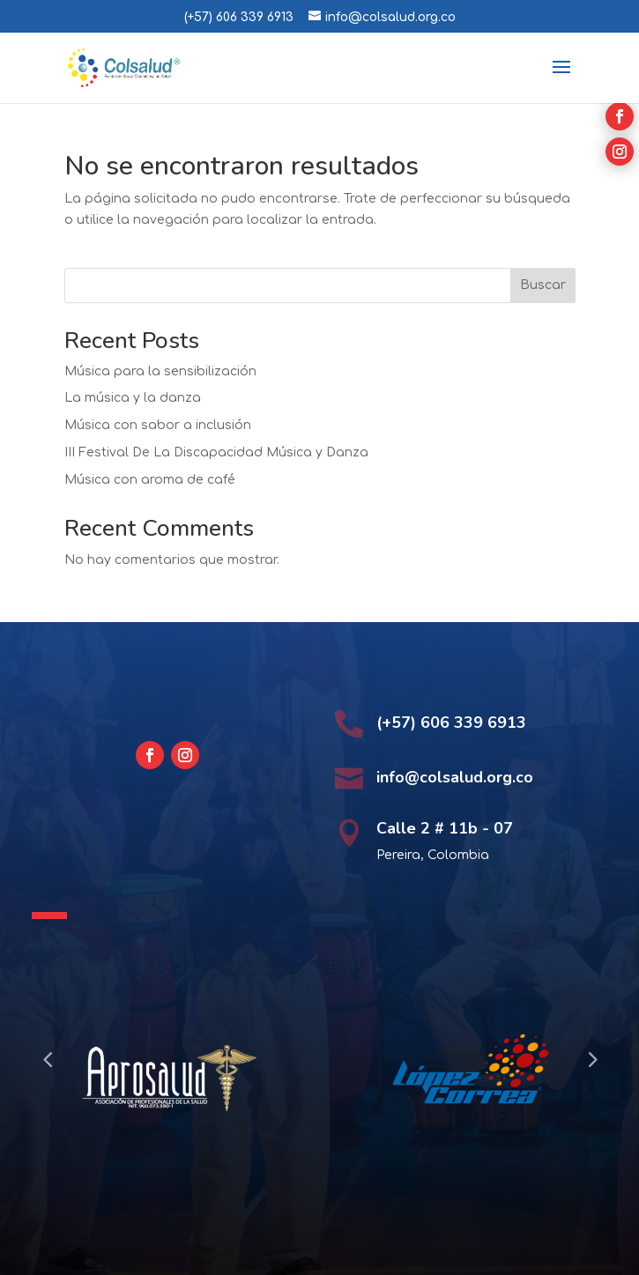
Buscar (543, 285)
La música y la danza (132, 397)
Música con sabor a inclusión (157, 425)
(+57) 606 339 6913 (238, 17)
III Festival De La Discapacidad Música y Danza (216, 452)
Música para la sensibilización (160, 371)
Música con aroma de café (149, 479)
